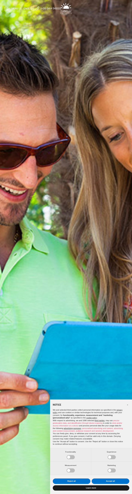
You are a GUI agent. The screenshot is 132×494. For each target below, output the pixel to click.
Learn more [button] (91, 488)
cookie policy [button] (91, 418)
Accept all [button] (110, 481)
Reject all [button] (71, 481)
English (28, 8)
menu (11, 8)
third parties (100, 420)
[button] (127, 405)
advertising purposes (72, 428)
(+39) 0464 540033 (48, 8)
